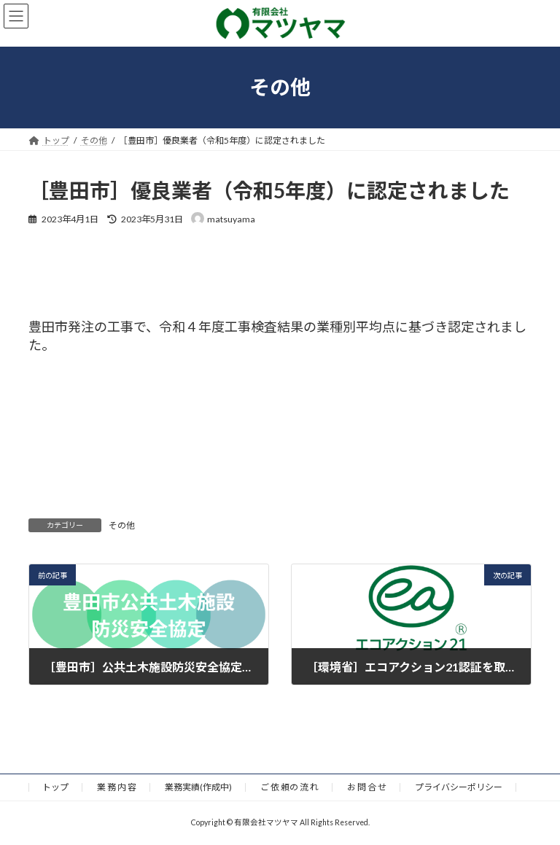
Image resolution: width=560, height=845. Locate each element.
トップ (55, 787)
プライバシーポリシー (458, 787)
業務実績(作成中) (198, 787)
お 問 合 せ (366, 787)
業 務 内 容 (116, 787)
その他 (122, 525)
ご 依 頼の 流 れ (289, 787)
